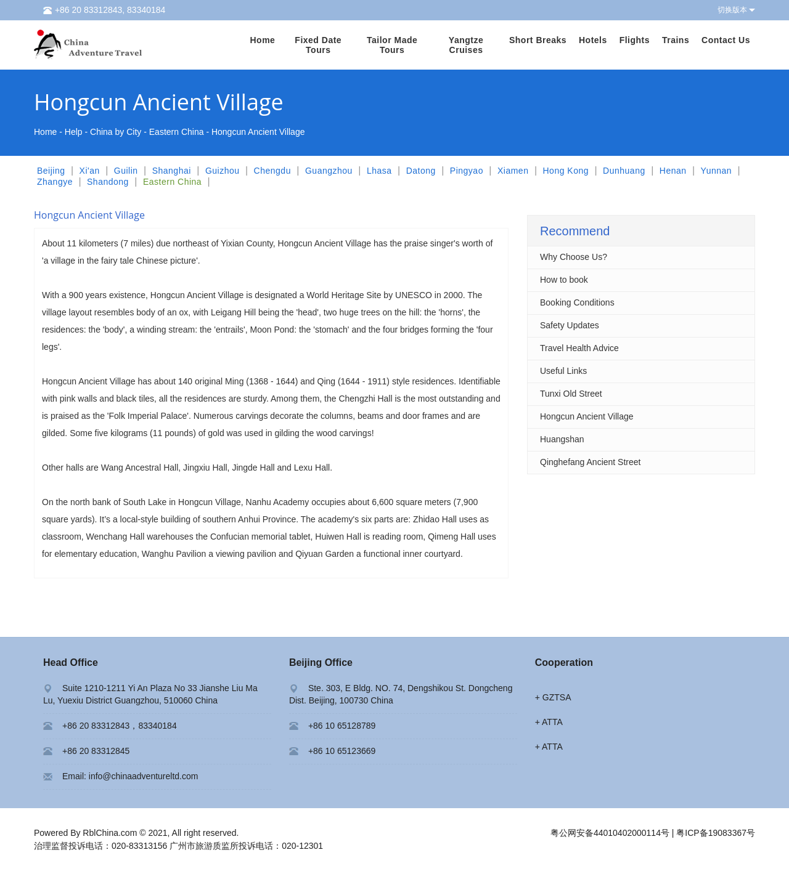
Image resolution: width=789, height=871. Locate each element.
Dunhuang (624, 171)
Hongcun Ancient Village (587, 416)
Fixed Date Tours (318, 45)
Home (262, 40)
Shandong (108, 182)
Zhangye (55, 182)
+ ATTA (549, 722)
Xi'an (90, 171)
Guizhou (222, 171)
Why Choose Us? (573, 257)
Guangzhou (329, 171)
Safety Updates (569, 325)
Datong (421, 171)
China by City (115, 132)
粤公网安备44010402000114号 (609, 833)
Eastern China (176, 132)
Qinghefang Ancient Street (590, 462)
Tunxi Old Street (571, 394)
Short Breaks (537, 40)
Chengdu (272, 171)
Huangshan (562, 439)
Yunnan (716, 171)
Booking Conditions (577, 302)
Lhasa (379, 171)
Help (74, 132)
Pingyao (466, 171)
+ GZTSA (553, 697)
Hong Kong (565, 171)
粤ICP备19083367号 (715, 833)
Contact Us (725, 40)
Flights (634, 40)
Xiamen (512, 171)
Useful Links (563, 371)
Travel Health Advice (579, 348)
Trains (675, 40)
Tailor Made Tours (392, 45)
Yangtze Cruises (466, 45)
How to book (564, 280)
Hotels (593, 40)
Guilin (126, 171)
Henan (673, 171)
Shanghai (171, 171)
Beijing (51, 171)
